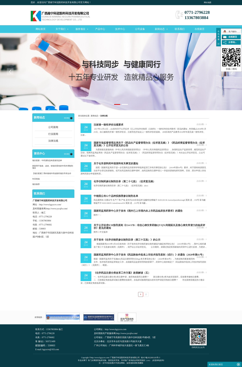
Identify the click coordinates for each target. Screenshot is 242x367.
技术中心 (120, 29)
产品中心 (100, 29)
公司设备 (140, 29)
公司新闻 (53, 127)
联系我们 (180, 29)
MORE (68, 118)
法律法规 (53, 140)
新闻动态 (160, 29)
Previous (10, 71)
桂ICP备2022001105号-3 (150, 357)
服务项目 (80, 29)
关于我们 (60, 29)
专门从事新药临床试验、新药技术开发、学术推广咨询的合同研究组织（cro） (119, 360)
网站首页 (41, 29)
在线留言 (199, 29)
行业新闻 (53, 134)
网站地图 (207, 2)
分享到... (232, 42)
